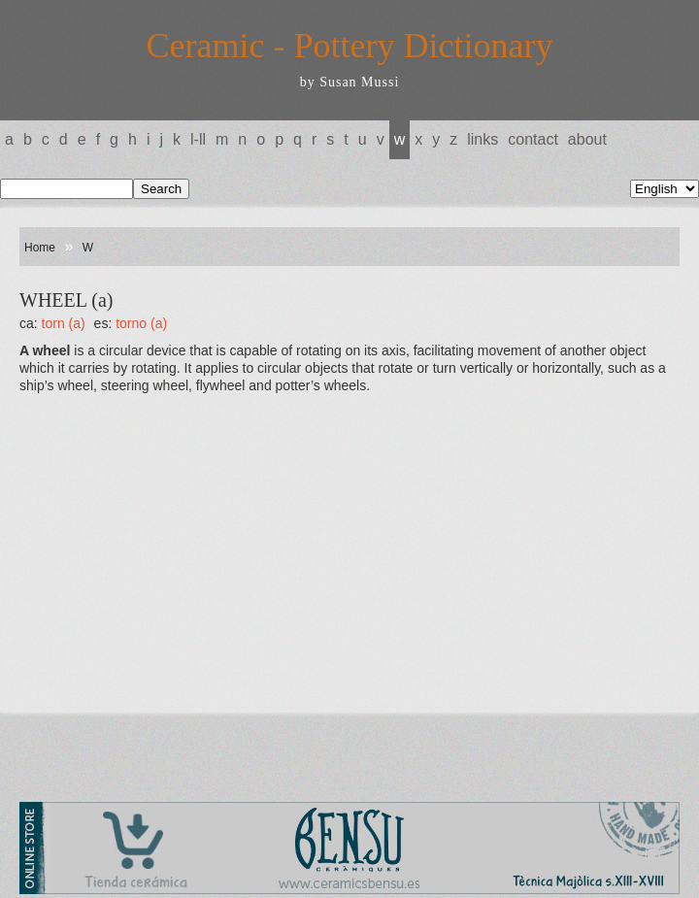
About (587, 139)
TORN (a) (63, 323)
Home (39, 247)
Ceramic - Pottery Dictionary (350, 45)
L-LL (198, 139)
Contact (533, 139)
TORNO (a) (141, 323)
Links (482, 139)
